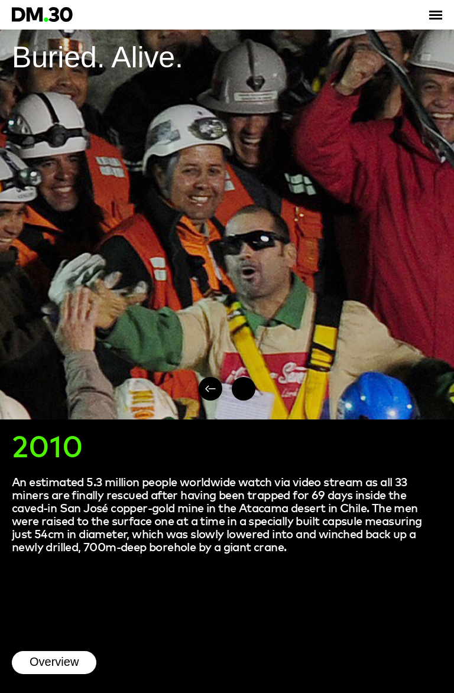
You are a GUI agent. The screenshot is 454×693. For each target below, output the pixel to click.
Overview (54, 661)
